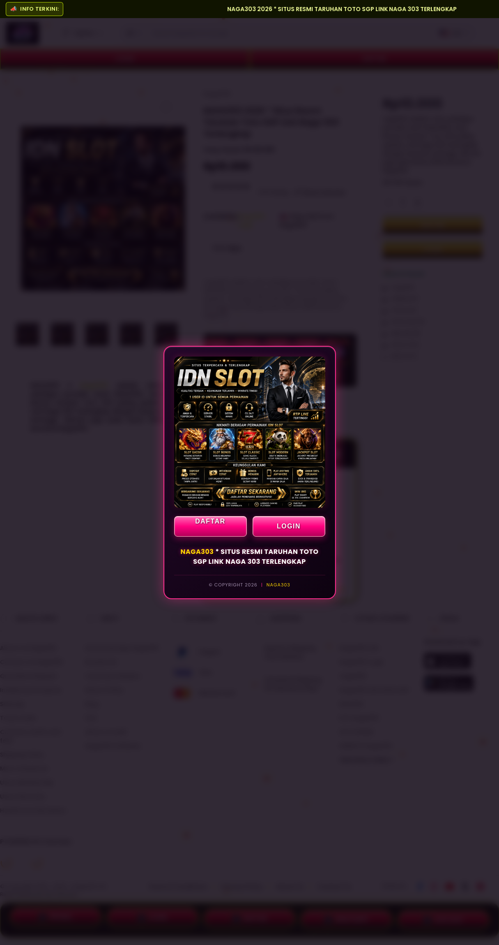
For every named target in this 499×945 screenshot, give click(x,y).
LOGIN (289, 526)
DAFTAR (210, 521)
